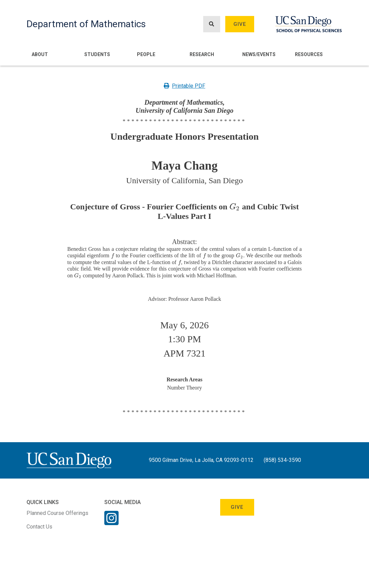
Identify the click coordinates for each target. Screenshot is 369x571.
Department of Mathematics (86, 24)
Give (239, 24)
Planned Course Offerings (57, 513)
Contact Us (39, 526)
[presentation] (234, 206)
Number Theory (184, 388)
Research (202, 54)
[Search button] (211, 24)
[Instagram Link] (111, 522)
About (40, 54)
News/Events (259, 54)
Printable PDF (184, 86)
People (146, 54)
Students (97, 54)
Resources (309, 54)
